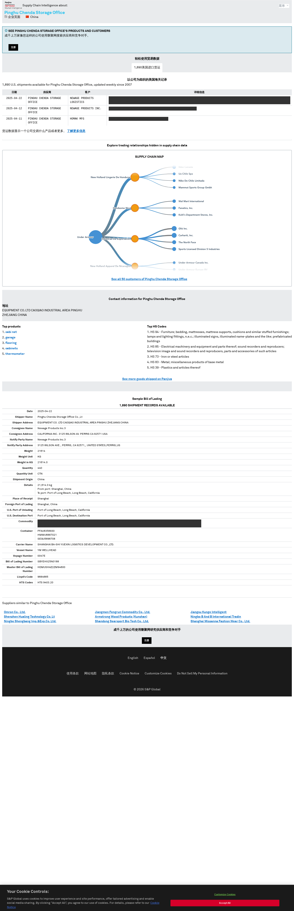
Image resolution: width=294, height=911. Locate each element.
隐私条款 (108, 673)
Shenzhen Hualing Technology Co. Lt (29, 616)
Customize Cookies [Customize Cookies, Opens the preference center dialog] (225, 899)
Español (149, 658)
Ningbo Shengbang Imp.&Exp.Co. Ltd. (30, 621)
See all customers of (149, 279)
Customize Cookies (158, 673)
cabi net (11, 332)
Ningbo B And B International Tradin (216, 616)
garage (10, 337)
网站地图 (90, 673)
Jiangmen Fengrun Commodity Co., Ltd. (122, 612)
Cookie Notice (129, 673)
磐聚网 (13, 5)
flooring (11, 343)
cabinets (11, 348)
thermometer (15, 353)
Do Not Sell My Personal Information (202, 673)
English (133, 658)
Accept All (224, 907)
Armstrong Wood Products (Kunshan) (121, 616)
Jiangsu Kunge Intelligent (209, 612)
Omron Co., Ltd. (15, 612)
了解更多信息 (76, 131)
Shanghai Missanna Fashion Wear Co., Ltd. (220, 621)
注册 (13, 47)
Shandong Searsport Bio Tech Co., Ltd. (122, 621)
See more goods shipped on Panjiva (147, 379)
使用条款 (73, 673)
